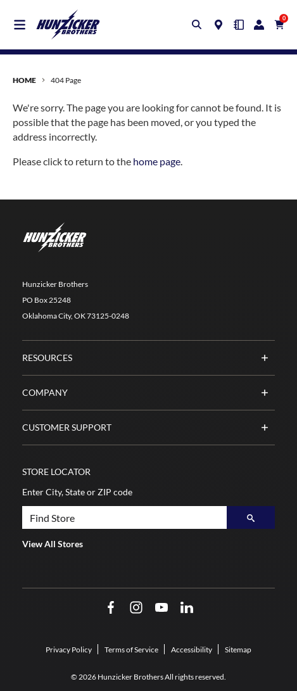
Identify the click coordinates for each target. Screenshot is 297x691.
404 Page (66, 80)
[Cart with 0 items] (279, 25)
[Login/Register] (259, 25)
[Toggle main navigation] (20, 25)
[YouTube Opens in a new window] (161, 608)
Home (24, 80)
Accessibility (191, 649)
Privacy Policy (69, 649)
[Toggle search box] (197, 24)
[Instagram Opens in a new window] (136, 608)
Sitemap (238, 649)
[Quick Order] (239, 25)
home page (156, 161)
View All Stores (52, 543)
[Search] (251, 517)
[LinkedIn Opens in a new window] (186, 608)
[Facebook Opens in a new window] (110, 608)
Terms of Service (131, 649)
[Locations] (218, 25)
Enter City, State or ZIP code (77, 491)
